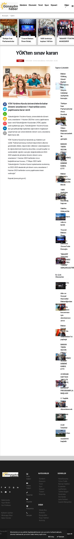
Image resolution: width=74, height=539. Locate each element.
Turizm (41, 492)
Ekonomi (32, 5)
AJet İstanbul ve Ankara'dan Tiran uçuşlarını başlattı (65, 433)
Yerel (40, 5)
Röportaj (42, 494)
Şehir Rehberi (63, 499)
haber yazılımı (7, 534)
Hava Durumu (63, 479)
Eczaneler (61, 486)
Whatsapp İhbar (7, 515)
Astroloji (42, 520)
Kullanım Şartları (7, 513)
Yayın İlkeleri (5, 503)
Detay (51, 537)
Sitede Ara (43, 510)
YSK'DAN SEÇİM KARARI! (64, 417)
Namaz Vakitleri (64, 484)
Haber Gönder (6, 518)
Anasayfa (5, 16)
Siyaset (54, 5)
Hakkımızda (5, 500)
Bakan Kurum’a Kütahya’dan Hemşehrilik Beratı (66, 179)
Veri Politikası (6, 505)
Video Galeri (28, 485)
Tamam (60, 537)
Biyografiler (43, 515)
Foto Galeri (28, 476)
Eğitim (13, 16)
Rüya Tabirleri (44, 518)
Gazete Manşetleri (65, 502)
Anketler (42, 513)
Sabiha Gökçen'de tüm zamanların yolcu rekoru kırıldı (65, 216)
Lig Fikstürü (62, 489)
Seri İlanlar (62, 497)
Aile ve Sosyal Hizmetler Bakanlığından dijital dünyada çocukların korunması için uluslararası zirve (66, 307)
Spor (47, 5)
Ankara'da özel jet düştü (65, 285)
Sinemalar (62, 494)
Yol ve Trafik (62, 481)
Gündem (23, 5)
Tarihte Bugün (63, 492)
